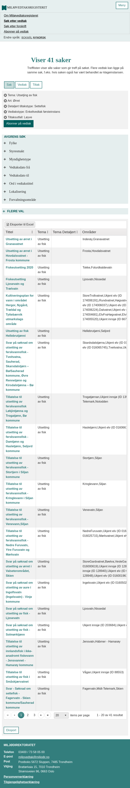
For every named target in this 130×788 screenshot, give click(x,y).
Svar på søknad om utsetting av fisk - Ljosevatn (19, 613)
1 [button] (21, 715)
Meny (122, 5)
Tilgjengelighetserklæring (21, 782)
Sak (9, 84)
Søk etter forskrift (15, 26)
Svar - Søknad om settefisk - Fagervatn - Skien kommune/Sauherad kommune (20, 698)
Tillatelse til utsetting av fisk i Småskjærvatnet (18, 677)
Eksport (11, 730)
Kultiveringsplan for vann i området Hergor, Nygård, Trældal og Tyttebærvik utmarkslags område (20, 309)
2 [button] (28, 715)
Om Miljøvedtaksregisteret (21, 15)
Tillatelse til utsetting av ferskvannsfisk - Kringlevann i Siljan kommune (19, 493)
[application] (65, 715)
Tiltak (36, 84)
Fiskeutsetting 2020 (19, 267)
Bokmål (27, 37)
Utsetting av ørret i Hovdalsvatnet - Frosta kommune (19, 255)
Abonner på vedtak (16, 31)
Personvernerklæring (18, 776)
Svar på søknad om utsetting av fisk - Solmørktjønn (19, 630)
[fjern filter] (6, 95)
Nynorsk (39, 37)
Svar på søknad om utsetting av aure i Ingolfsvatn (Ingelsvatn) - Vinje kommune (19, 592)
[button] (41, 715)
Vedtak (22, 84)
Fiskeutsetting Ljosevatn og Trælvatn (16, 284)
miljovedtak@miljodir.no (33, 757)
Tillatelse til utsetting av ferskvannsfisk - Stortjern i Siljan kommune (17, 467)
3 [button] (34, 715)
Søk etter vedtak (15, 20)
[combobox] (61, 715)
